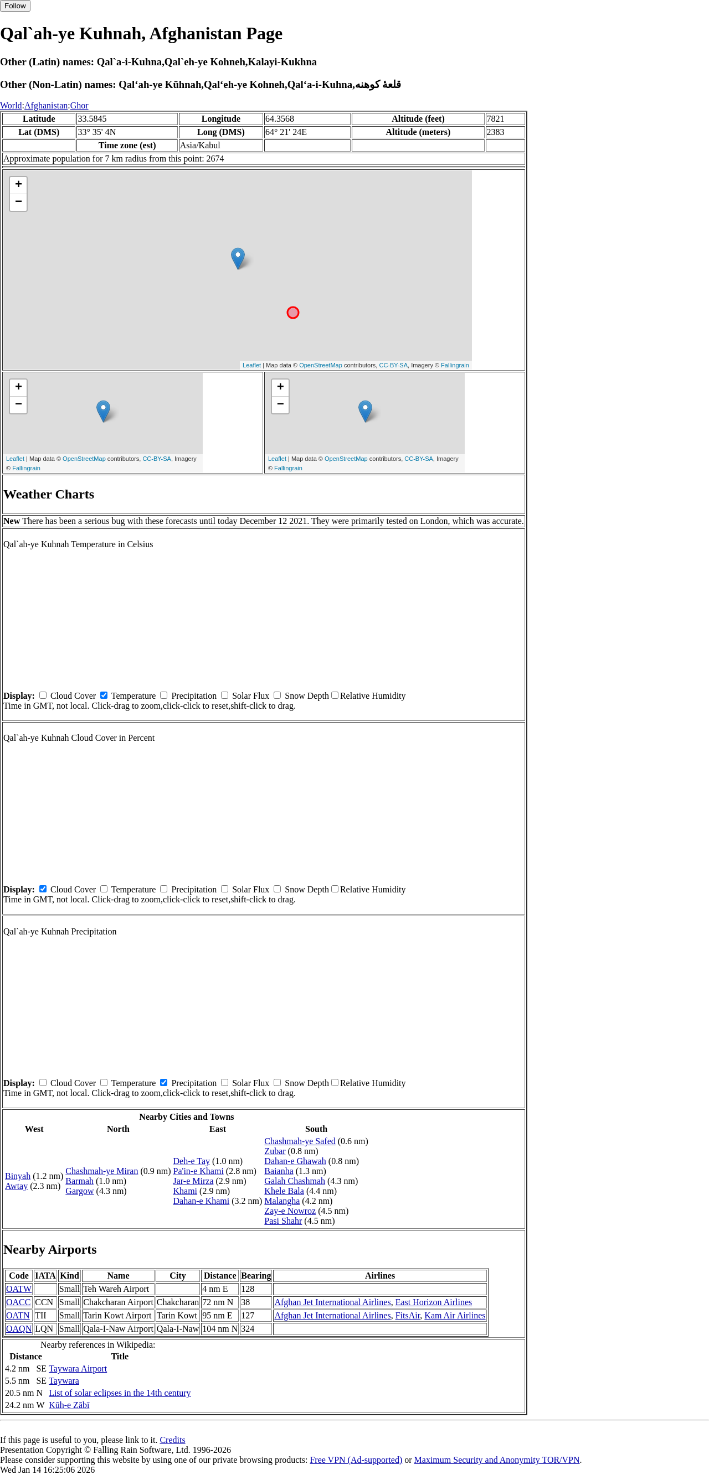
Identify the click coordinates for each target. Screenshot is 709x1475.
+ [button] (18, 185)
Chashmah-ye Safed (299, 1141)
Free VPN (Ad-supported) (356, 1459)
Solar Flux (250, 695)
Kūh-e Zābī (69, 1405)
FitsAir (407, 1315)
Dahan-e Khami (201, 1201)
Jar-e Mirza (193, 1181)
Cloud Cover (73, 695)
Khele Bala (284, 1191)
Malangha (282, 1201)
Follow (15, 6)
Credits (172, 1440)
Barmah (79, 1181)
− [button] (18, 202)
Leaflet (252, 365)
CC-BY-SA (393, 365)
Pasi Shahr (283, 1220)
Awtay (16, 1186)
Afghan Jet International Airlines (332, 1302)
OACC (18, 1302)
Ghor (79, 105)
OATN (18, 1315)
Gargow (79, 1191)
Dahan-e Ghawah (295, 1161)
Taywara (64, 1380)
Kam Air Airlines (454, 1315)
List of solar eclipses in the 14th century (120, 1393)
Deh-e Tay (191, 1161)
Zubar (274, 1151)
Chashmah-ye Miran (101, 1171)
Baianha (278, 1171)
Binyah (17, 1176)
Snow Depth (307, 695)
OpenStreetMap (320, 365)
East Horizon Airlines (433, 1302)
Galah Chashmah (294, 1181)
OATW (19, 1289)
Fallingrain (455, 365)
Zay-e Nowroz (290, 1211)
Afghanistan (46, 105)
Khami (185, 1191)
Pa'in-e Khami (198, 1171)
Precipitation (194, 695)
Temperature (133, 695)
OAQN (19, 1328)
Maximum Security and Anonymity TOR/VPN (497, 1459)
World (11, 105)
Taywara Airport (78, 1368)
